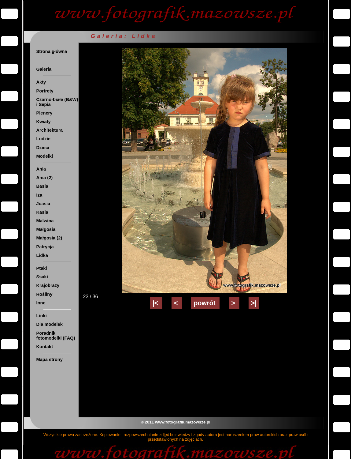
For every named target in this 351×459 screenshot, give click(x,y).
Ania (41, 169)
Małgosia (46, 229)
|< (156, 303)
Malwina (45, 220)
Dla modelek (49, 324)
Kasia (42, 212)
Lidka (42, 255)
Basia (42, 186)
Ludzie (43, 138)
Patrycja (45, 246)
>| (254, 303)
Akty (41, 82)
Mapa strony (49, 359)
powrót (205, 303)
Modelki (44, 156)
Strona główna (51, 51)
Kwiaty (43, 121)
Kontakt (44, 346)
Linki (41, 315)
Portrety (45, 90)
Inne (41, 302)
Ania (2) (44, 177)
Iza (39, 195)
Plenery (44, 113)
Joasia (43, 203)
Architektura (49, 130)
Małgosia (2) (49, 237)
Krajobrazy (48, 285)
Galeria (44, 69)
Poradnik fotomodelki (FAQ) (55, 335)
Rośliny (44, 294)
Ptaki (41, 268)
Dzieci (42, 147)
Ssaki (42, 276)
